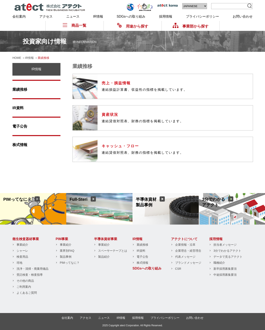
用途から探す (132, 26)
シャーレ (22, 250)
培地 (19, 262)
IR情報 (98, 16)
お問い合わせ (243, 16)
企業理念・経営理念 (188, 250)
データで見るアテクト (227, 256)
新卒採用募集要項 (225, 268)
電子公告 (19, 126)
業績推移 (19, 89)
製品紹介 (104, 256)
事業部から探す (190, 26)
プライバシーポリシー (202, 16)
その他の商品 (25, 280)
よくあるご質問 (27, 292)
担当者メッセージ (225, 244)
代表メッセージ (185, 256)
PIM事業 (62, 239)
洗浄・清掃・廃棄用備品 (32, 268)
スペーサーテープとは (112, 250)
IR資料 (18, 108)
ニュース (73, 16)
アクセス (46, 16)
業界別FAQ (67, 250)
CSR (178, 268)
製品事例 (65, 256)
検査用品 (22, 256)
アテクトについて (184, 239)
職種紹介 (219, 262)
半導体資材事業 (105, 239)
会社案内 (19, 16)
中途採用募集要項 (225, 274)
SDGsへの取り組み (131, 16)
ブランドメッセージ (188, 262)
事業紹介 (22, 244)
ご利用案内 (24, 286)
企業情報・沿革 (185, 244)
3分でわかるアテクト (227, 250)
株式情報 (19, 145)
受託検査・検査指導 (30, 274)
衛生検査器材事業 (25, 239)
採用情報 (165, 16)
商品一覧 (74, 25)
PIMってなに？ (70, 262)
